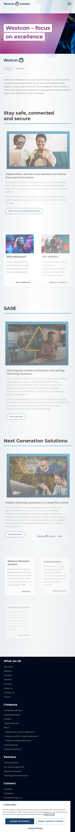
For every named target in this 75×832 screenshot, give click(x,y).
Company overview (13, 710)
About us (8, 688)
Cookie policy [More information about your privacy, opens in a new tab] (49, 814)
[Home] (17, 4)
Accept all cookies (19, 821)
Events (7, 697)
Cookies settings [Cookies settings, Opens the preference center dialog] (35, 828)
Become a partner (12, 771)
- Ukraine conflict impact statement (21, 736)
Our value (8, 667)
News (6, 727)
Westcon (8, 671)
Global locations (11, 723)
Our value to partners (14, 767)
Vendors (8, 679)
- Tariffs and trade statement (17, 740)
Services (8, 684)
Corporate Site (11, 745)
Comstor (8, 675)
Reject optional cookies (50, 821)
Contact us (9, 692)
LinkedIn (8, 789)
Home (8, 69)
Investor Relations (12, 749)
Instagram (9, 793)
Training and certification (16, 775)
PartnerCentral (11, 762)
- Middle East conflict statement (19, 732)
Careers (7, 719)
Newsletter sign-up (13, 798)
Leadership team (12, 715)
